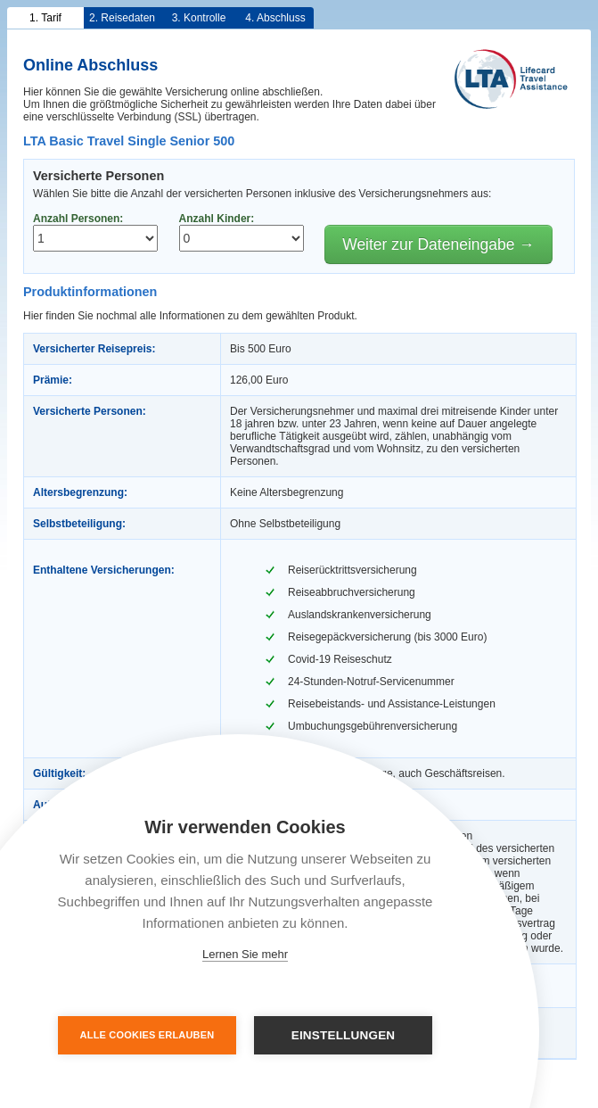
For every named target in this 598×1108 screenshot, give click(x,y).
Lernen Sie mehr (245, 954)
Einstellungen (343, 1035)
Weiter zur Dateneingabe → (438, 244)
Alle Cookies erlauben (147, 1034)
